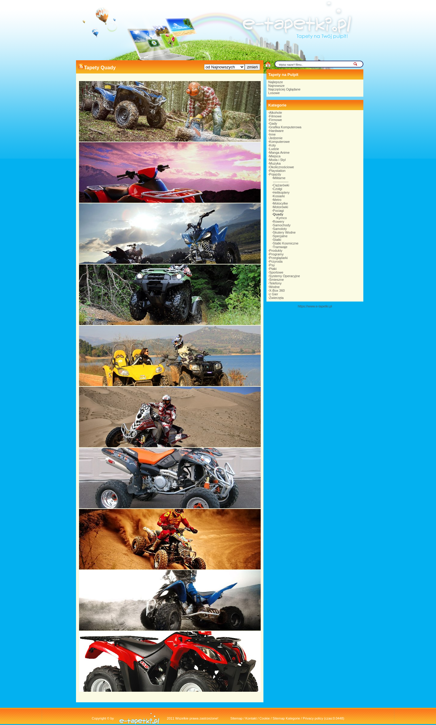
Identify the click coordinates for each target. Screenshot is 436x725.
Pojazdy (275, 174)
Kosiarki (279, 196)
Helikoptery (281, 192)
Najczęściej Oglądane (284, 89)
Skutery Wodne (284, 232)
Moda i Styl (277, 160)
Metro (277, 200)
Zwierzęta (276, 298)
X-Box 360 (277, 290)
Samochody (281, 225)
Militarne (279, 178)
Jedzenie (275, 138)
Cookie (264, 718)
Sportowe (276, 272)
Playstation (277, 170)
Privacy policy (313, 718)
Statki (277, 239)
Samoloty (280, 229)
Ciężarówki (281, 185)
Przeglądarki (278, 258)
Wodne (274, 287)
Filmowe (275, 116)
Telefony (275, 283)
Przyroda (275, 261)
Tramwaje (280, 247)
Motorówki (280, 207)
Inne (272, 134)
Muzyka (275, 163)
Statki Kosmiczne (285, 243)
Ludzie (274, 149)
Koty (272, 145)
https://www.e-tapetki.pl (315, 306)
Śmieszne (276, 279)
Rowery (278, 221)
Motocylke (280, 203)
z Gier (273, 294)
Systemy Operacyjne (284, 276)
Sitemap (236, 718)
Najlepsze (275, 82)
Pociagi (278, 210)
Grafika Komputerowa (285, 127)
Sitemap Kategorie (286, 718)
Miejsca (274, 156)
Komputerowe (279, 141)
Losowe (274, 93)
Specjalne (280, 236)
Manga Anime (279, 152)
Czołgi (277, 189)
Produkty (275, 250)
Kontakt (250, 718)
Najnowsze (276, 85)
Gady (273, 123)
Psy (272, 265)
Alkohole (275, 112)
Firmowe (275, 120)
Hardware (276, 131)
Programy (276, 254)
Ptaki (272, 269)
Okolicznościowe (281, 167)
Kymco (282, 218)
